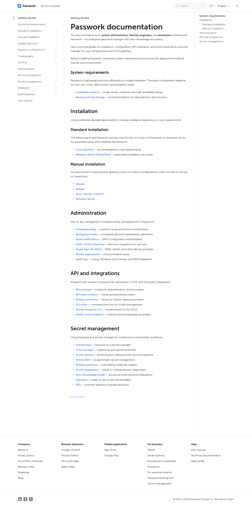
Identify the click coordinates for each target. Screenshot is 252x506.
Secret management (30, 81)
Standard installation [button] (29, 30)
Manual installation (213, 28)
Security (22, 62)
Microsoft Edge (70, 461)
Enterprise (153, 466)
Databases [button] (23, 87)
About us (23, 449)
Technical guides (50, 5)
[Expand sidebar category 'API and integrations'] (56, 75)
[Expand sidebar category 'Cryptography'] (56, 56)
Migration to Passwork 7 (31, 49)
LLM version (78, 396)
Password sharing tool (160, 477)
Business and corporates (162, 461)
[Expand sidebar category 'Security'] (56, 62)
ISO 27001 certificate (30, 461)
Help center (198, 461)
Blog (20, 477)
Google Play (111, 455)
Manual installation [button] (28, 37)
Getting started (27, 17)
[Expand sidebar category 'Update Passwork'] (56, 43)
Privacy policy (26, 455)
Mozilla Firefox (69, 455)
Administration (208, 32)
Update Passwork (28, 43)
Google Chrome (70, 449)
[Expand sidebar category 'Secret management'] (56, 81)
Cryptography (26, 56)
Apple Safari (68, 466)
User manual (25, 100)
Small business (156, 455)
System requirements (211, 15)
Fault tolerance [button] (26, 94)
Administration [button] (26, 68)
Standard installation (214, 24)
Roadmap (23, 472)
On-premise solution (160, 472)
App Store (110, 449)
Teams (151, 449)
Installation (205, 20)
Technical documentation (206, 455)
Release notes (26, 466)
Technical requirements (31, 24)
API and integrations (29, 75)
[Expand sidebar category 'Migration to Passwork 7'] (56, 49)
